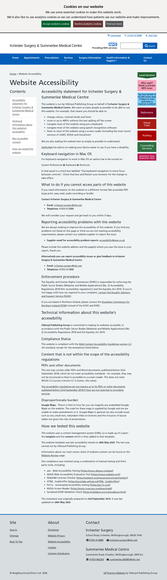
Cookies (52, 547)
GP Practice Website (114, 573)
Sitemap (14, 535)
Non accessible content (20, 140)
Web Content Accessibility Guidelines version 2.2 (105, 344)
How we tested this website (22, 150)
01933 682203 (95, 559)
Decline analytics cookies (88, 23)
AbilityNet (47, 147)
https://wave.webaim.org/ (105, 474)
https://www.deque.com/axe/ (97, 470)
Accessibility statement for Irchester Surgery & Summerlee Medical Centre (22, 107)
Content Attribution (59, 553)
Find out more (114, 23)
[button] (69, 59)
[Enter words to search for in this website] (131, 46)
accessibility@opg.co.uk (112, 240)
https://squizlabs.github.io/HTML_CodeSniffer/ (94, 481)
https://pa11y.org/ (100, 484)
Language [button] (114, 35)
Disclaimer (53, 529)
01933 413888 (133, 35)
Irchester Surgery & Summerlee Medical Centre (46, 45)
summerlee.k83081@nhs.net (123, 559)
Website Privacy (56, 535)
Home (13, 73)
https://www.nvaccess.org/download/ (91, 488)
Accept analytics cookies (56, 23)
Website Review (50, 455)
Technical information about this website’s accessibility (22, 126)
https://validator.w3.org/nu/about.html (104, 491)
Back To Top (16, 541)
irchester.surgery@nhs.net (68, 205)
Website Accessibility (59, 541)
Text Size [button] (151, 35)
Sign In (13, 529)
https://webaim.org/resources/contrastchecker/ (102, 477)
